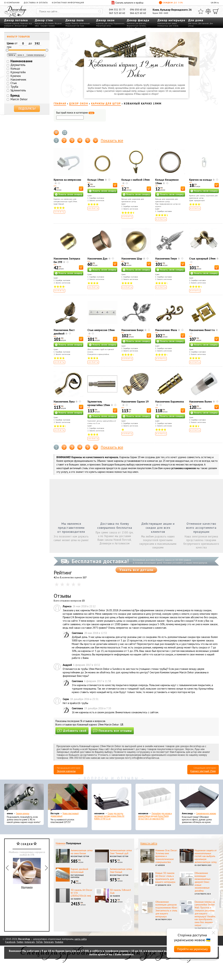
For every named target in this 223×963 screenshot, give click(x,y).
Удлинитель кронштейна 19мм (98, 403)
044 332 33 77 (117, 9)
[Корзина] (216, 11)
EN (215, 2)
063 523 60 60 (117, 13)
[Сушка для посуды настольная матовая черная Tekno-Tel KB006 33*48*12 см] (111, 798)
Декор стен (44, 20)
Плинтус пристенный (81, 23)
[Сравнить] (208, 11)
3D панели (49, 23)
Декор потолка (16, 20)
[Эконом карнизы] (24, 798)
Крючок (15, 76)
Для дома (195, 20)
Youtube (59, 941)
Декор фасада (138, 20)
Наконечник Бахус (132, 330)
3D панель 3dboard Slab (120, 891)
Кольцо (15, 68)
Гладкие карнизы (12, 23)
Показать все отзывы (112, 731)
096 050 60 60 (138, 9)
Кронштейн (18, 72)
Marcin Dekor (19, 99)
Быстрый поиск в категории (75, 112)
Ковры (68, 23)
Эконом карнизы (66, 771)
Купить (60, 212)
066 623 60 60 (138, 13)
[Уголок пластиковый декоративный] (67, 798)
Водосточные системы (136, 26)
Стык (13, 83)
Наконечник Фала (166, 330)
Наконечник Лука (64, 401)
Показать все (112, 140)
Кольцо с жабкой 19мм (135, 179)
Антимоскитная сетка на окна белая (82, 852)
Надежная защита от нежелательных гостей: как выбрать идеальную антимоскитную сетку (206, 856)
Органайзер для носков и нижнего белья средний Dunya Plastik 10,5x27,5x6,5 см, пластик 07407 (155, 816)
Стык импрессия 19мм (101, 330)
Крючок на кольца (200, 179)
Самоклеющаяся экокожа (206, 813)
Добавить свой (71, 731)
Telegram (49, 941)
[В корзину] (81, 188)
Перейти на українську (192, 949)
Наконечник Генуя (166, 258)
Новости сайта (148, 843)
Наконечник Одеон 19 (135, 401)
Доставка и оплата (36, 2)
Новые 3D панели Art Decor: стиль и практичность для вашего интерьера (165, 877)
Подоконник (118, 23)
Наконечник (18, 79)
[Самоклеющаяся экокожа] (199, 798)
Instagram (29, 941)
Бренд (15, 95)
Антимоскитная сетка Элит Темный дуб (121, 852)
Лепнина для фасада (136, 23)
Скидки (171, 2)
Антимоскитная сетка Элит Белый (121, 870)
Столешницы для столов (167, 26)
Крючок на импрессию (67, 179)
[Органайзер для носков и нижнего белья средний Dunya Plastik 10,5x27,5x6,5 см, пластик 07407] (155, 798)
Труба (14, 87)
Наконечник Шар (131, 258)
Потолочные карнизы (77, 876)
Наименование (21, 61)
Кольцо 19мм (95, 179)
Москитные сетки (103, 26)
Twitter (19, 941)
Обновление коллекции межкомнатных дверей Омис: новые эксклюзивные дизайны (202, 881)
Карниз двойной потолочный (79, 870)
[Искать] (99, 11)
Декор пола (75, 20)
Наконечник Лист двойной (64, 331)
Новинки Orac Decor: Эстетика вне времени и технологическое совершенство (166, 856)
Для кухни (192, 23)
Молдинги (39, 23)
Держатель (17, 65)
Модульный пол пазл (75, 26)
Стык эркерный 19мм (202, 258)
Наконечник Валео (200, 401)
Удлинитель (18, 90)
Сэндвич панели (48, 26)
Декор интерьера (171, 20)
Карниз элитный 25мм (203, 771)
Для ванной (203, 23)
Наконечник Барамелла (169, 401)
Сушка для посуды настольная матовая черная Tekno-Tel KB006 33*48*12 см (109, 816)
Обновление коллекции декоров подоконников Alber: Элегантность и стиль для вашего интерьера (166, 909)
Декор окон (105, 20)
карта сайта (81, 939)
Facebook (10, 941)
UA (212, 2)
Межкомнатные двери (167, 23)
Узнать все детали (136, 569)
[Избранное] (200, 11)
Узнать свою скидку (70, 194)
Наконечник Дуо (97, 258)
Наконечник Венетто (202, 330)
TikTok (39, 941)
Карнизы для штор (104, 23)
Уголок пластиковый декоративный (65, 815)
